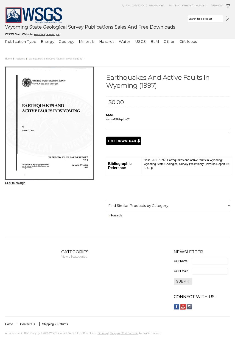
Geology (66, 41)
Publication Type (20, 41)
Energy (47, 41)
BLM (155, 41)
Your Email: (181, 271)
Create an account (194, 5)
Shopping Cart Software (124, 333)
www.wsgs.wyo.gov (46, 34)
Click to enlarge (15, 183)
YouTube (183, 307)
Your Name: (181, 261)
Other (169, 41)
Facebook (176, 307)
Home (8, 58)
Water (125, 41)
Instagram (189, 307)
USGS (140, 41)
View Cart (217, 5)
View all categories (74, 256)
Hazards (107, 41)
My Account (156, 5)
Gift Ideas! (188, 41)
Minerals (87, 41)
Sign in (173, 5)
